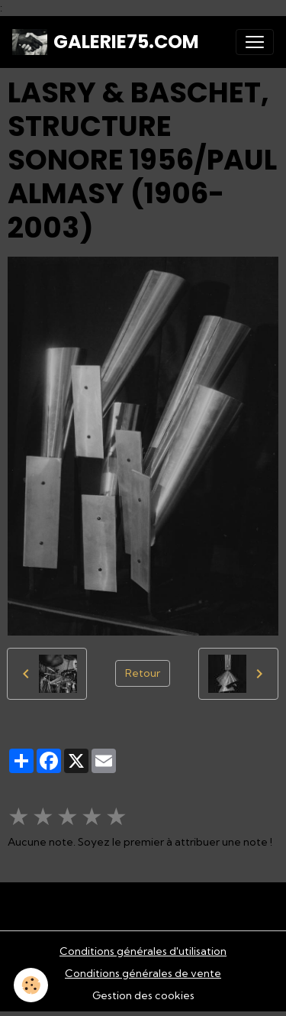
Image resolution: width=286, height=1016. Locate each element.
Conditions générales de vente (143, 973)
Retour (142, 673)
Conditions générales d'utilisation (143, 951)
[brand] (105, 42)
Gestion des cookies (143, 995)
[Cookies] (31, 985)
